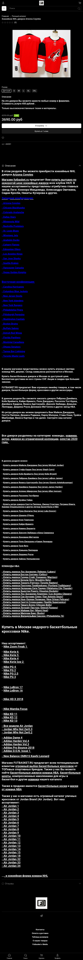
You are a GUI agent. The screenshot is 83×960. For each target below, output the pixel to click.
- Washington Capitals (13, 319)
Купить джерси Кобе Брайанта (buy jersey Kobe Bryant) (30, 474)
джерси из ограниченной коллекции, (35, 439)
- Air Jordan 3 (10, 812)
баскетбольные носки (52, 786)
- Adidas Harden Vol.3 (15, 744)
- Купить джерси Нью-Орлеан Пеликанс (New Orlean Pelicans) (35, 599)
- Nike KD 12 (9, 717)
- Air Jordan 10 (11, 835)
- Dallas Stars (9, 217)
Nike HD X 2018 (13, 699)
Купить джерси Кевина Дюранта (19, 528)
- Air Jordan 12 (11, 842)
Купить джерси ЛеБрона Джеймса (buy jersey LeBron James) (33, 478)
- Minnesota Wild (10, 221)
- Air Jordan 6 (10, 822)
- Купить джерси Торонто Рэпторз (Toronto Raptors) (30, 582)
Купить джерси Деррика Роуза (18, 554)
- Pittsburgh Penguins (13, 314)
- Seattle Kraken (10, 263)
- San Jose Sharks (11, 258)
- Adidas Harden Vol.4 (15, 741)
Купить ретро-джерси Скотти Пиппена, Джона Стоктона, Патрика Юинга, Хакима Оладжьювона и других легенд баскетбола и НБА (38, 505)
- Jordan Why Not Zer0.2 (17, 732)
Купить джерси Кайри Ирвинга (18, 524)
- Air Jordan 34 (11, 865)
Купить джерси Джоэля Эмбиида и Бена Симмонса (28, 533)
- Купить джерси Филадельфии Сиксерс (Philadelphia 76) (33, 616)
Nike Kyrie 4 (10, 658)
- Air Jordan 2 (10, 809)
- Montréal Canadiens (13, 342)
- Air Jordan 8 (10, 829)
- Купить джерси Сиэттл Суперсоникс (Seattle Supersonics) (34, 602)
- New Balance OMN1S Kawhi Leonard (25, 756)
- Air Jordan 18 (11, 855)
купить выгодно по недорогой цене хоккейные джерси (39, 181)
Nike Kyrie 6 (11, 651)
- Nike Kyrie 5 (10, 655)
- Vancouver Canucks (13, 267)
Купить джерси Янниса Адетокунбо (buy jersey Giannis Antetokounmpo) (38, 482)
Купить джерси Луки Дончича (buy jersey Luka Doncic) (29, 511)
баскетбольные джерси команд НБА (34, 772)
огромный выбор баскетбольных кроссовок (44, 766)
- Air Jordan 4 (10, 816)
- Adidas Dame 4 (12, 737)
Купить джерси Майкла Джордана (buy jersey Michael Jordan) (33, 465)
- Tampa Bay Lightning (13, 351)
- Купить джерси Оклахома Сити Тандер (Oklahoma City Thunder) (37, 588)
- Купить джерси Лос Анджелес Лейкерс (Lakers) (29, 571)
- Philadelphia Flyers (12, 309)
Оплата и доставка (40, 933)
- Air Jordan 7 (10, 826)
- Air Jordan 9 (10, 832)
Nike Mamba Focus (15, 709)
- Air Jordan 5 (10, 819)
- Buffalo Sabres (10, 328)
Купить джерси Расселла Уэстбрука (21, 495)
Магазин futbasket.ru (15, 179)
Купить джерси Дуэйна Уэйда (18, 500)
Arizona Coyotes (23, 174)
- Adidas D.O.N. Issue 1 (16, 751)
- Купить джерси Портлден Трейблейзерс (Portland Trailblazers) (36, 585)
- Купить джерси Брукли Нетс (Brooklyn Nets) (26, 580)
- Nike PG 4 (9, 667)
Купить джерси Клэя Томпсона (18, 520)
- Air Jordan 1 (10, 806)
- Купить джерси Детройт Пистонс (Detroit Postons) (30, 607)
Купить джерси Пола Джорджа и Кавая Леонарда (27, 541)
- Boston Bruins (10, 323)
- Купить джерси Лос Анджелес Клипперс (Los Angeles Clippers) (37, 593)
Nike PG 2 (9, 670)
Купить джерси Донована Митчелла (21, 537)
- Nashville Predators (13, 226)
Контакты (40, 929)
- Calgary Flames (10, 244)
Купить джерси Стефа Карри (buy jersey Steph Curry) (29, 469)
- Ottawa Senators (11, 346)
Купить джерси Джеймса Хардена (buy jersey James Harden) (33, 487)
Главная (5, 16)
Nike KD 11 (10, 714)
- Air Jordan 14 (11, 849)
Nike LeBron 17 (13, 687)
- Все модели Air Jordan (17, 725)
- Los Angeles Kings (12, 253)
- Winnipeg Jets (10, 235)
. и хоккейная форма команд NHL (26, 875)
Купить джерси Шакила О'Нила (18, 515)
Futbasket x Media (40, 944)
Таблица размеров (40, 937)
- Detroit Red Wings (12, 333)
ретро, (6, 439)
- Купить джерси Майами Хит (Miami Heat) (25, 610)
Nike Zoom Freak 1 (15, 646)
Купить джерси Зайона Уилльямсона (21, 559)
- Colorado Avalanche (13, 212)
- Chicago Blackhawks (13, 207)
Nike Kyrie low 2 (13, 661)
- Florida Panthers (11, 337)
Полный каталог (19, 16)
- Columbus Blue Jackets (15, 291)
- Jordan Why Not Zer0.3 (17, 729)
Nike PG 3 (9, 677)
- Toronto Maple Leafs (13, 356)
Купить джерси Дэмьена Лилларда (20, 550)
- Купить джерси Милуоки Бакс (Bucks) (23, 613)
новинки (71, 435)
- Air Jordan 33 (11, 862)
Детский (6, 91)
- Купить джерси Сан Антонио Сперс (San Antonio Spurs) (32, 596)
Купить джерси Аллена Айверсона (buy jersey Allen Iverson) (32, 491)
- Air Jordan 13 (11, 845)
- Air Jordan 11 (11, 839)
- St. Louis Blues (10, 230)
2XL (34, 91)
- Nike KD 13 (9, 720)
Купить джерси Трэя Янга (15, 546)
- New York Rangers (12, 305)
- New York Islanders (12, 300)
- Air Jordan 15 (11, 852)
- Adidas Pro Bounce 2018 (18, 747)
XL (28, 91)
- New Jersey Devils (12, 296)
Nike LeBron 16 (13, 690)
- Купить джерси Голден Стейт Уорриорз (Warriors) (29, 577)
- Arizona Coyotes (11, 203)
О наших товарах (40, 941)
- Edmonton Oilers (11, 249)
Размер (4, 87)
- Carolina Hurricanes (13, 286)
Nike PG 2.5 (10, 673)
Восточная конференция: (18, 281)
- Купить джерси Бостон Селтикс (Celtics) (24, 574)
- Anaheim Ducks (10, 240)
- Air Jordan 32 (11, 859)
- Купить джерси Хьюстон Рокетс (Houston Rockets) (30, 591)
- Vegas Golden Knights (14, 272)
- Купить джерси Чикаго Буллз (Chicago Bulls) (27, 605)
